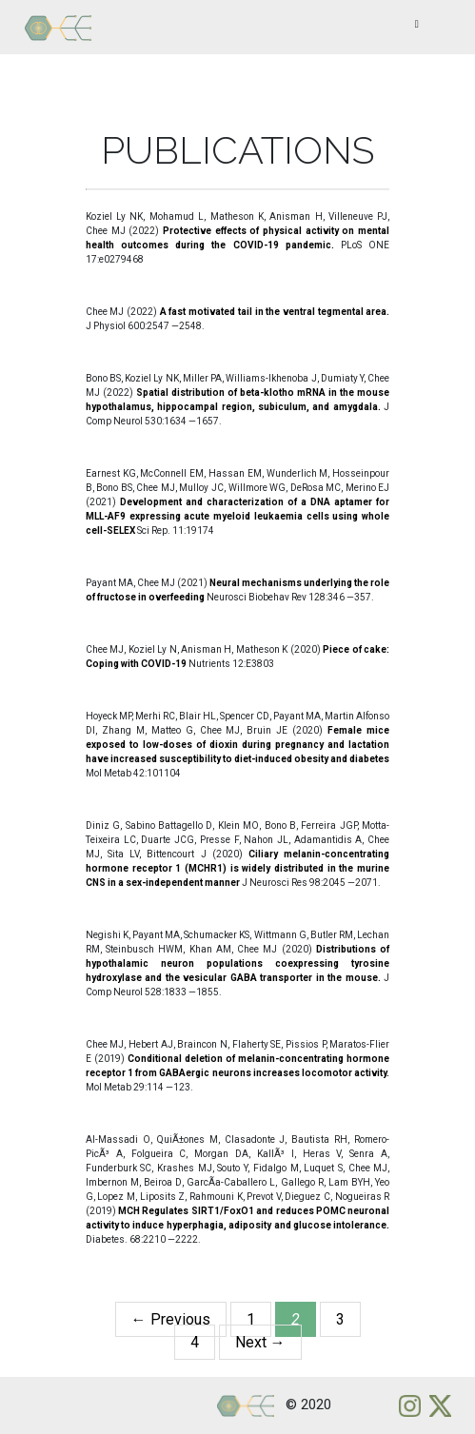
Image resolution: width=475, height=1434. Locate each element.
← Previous (170, 1319)
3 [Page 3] (340, 1319)
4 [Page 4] (194, 1342)
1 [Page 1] (251, 1319)
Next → (260, 1342)
